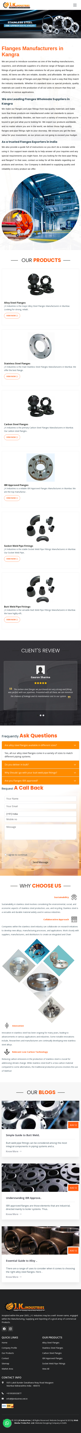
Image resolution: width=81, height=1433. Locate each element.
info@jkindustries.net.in (17, 1398)
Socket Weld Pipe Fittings (53, 1364)
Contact (5, 1358)
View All (45, 1369)
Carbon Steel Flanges (52, 1353)
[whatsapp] (7, 1423)
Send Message (54, 862)
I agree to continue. (31, 854)
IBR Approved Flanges (52, 1358)
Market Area (7, 1369)
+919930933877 (14, 1393)
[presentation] (39, 845)
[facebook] (4, 1328)
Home (4, 1343)
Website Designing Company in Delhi (51, 1423)
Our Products (8, 1353)
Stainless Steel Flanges (52, 1348)
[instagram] (10, 1328)
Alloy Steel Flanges (50, 1343)
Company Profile (9, 1348)
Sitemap (5, 1364)
